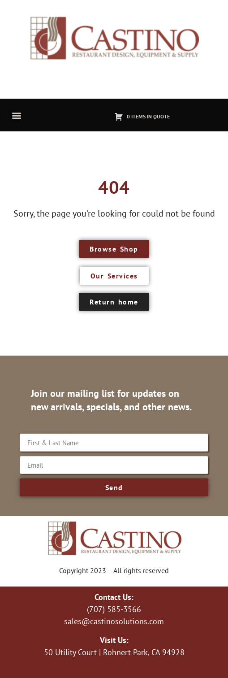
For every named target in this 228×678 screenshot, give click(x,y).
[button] (16, 115)
